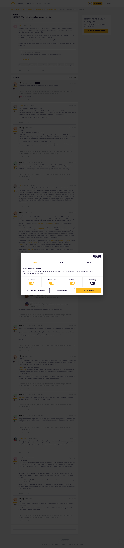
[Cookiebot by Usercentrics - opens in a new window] (93, 256)
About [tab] (89, 262)
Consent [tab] (35, 262)
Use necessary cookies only (36, 290)
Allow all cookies (88, 290)
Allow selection (62, 290)
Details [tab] (62, 262)
